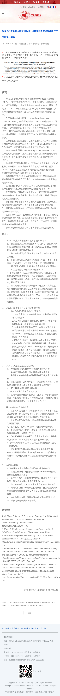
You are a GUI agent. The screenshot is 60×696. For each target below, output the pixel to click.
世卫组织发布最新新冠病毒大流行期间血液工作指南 (25, 605)
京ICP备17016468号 (43, 683)
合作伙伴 (5, 628)
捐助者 (33, 628)
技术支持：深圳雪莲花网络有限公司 (40, 692)
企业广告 (42, 628)
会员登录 (41, 7)
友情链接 (24, 628)
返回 (29, 613)
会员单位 (15, 628)
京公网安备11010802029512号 (21, 683)
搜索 (23, 7)
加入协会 (31, 7)
